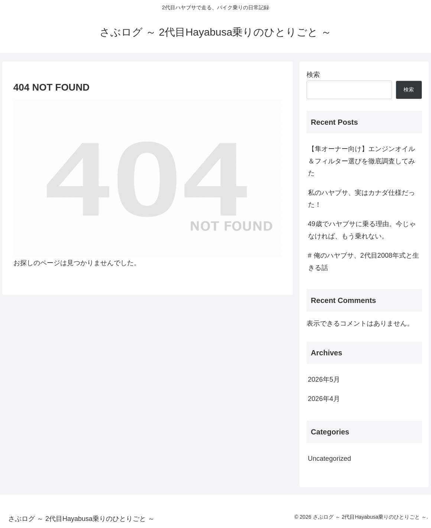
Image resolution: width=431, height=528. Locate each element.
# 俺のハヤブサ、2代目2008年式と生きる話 (363, 261)
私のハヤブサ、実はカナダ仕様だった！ (361, 198)
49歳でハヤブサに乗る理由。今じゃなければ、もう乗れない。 (362, 229)
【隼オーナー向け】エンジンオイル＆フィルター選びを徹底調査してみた (361, 161)
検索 (313, 74)
